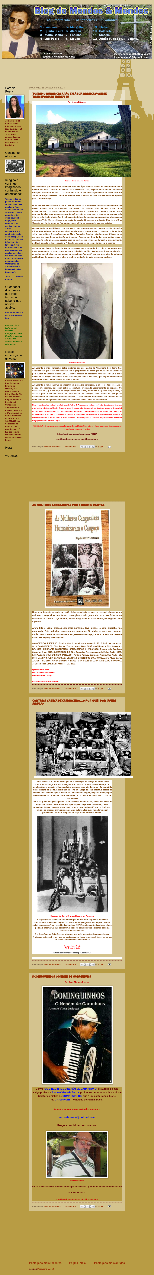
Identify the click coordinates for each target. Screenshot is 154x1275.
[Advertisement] (77, 477)
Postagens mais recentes (45, 1262)
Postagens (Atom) (45, 1269)
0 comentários (69, 446)
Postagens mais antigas (109, 1262)
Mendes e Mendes (52, 446)
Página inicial (77, 1262)
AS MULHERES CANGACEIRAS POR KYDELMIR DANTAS (68, 505)
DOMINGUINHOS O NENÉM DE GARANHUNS (61, 977)
